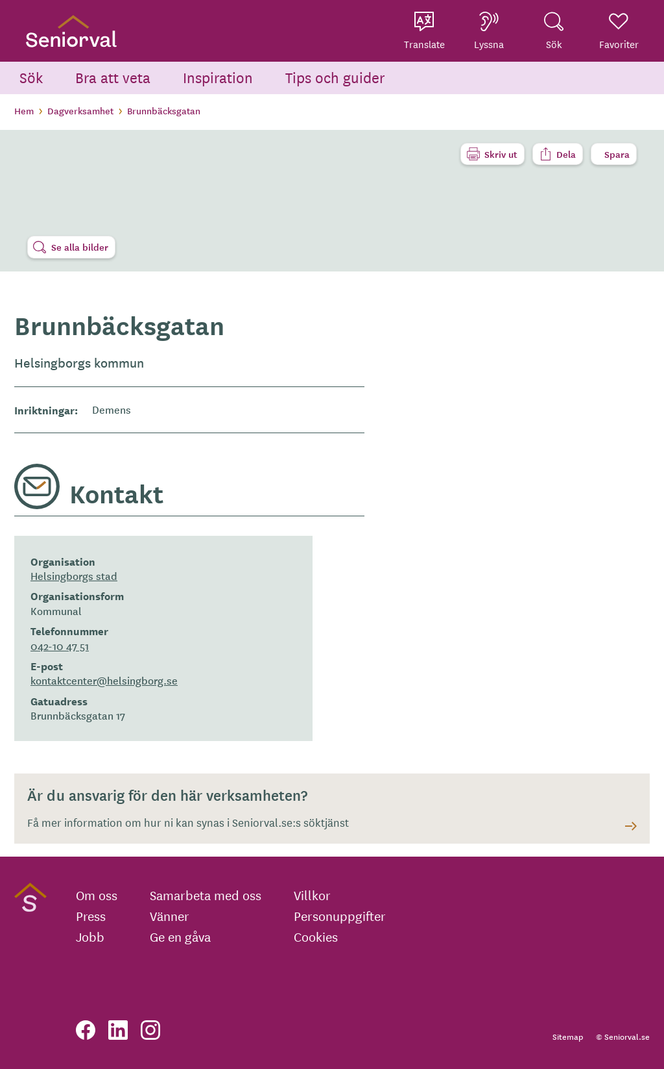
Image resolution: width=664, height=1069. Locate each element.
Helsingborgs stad (73, 575)
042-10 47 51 (59, 645)
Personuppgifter (340, 916)
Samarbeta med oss (205, 895)
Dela (566, 154)
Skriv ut (500, 154)
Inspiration (218, 77)
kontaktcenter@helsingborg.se (104, 680)
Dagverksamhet (80, 110)
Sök (31, 77)
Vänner (169, 916)
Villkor (312, 895)
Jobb (90, 936)
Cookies (316, 936)
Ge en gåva (180, 936)
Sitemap (567, 1036)
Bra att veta (112, 77)
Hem (24, 110)
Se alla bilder (79, 247)
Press (91, 916)
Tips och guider (335, 77)
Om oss (96, 895)
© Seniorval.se (623, 1036)
